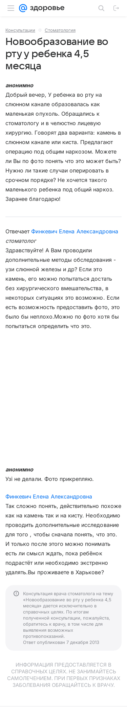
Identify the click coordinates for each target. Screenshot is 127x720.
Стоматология (60, 30)
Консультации (20, 30)
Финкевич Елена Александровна (74, 231)
